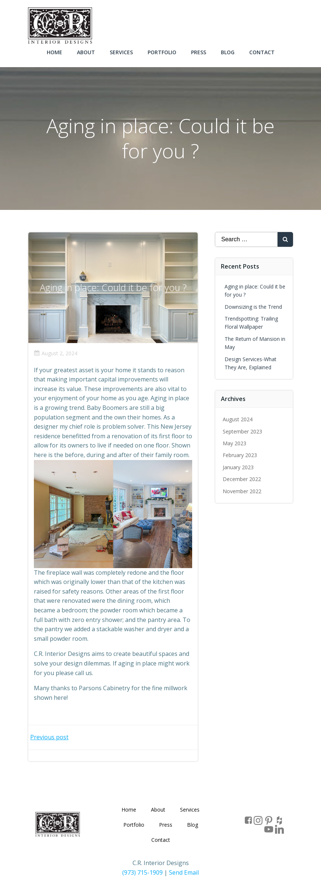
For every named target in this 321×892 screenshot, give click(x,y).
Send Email (184, 872)
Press (198, 52)
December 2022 (242, 479)
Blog (227, 52)
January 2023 (238, 467)
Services (121, 52)
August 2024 (238, 419)
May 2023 (234, 443)
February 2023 (240, 455)
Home (54, 52)
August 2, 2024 (55, 353)
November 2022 (242, 491)
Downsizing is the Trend (253, 306)
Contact (262, 52)
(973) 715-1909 (142, 872)
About (86, 52)
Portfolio (162, 52)
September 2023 (242, 431)
